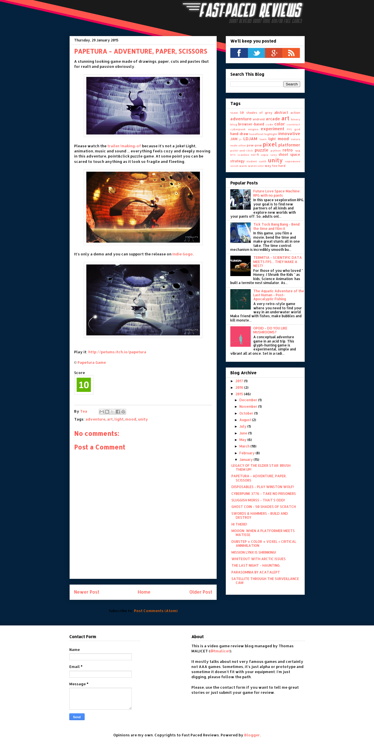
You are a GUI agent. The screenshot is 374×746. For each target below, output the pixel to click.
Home (144, 592)
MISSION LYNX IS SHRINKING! (253, 552)
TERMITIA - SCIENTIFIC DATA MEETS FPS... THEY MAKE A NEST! (277, 261)
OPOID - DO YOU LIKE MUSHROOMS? (270, 330)
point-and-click (241, 150)
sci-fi (255, 155)
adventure (95, 419)
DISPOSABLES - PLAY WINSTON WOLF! (262, 487)
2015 (239, 394)
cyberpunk (238, 129)
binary (295, 119)
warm (243, 165)
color (279, 124)
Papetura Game (92, 362)
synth (262, 161)
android (259, 119)
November (248, 406)
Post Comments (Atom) (155, 610)
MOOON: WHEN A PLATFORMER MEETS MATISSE (263, 533)
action (295, 113)
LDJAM (250, 138)
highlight (270, 134)
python (276, 150)
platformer (289, 145)
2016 (239, 387)
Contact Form (82, 636)
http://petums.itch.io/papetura (117, 352)
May (243, 440)
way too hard (275, 166)
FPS (289, 129)
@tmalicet (220, 651)
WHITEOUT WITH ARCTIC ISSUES (258, 559)
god (297, 129)
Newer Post (86, 592)
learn (263, 139)
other (242, 145)
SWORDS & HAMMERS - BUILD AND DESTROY (259, 515)
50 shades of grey (256, 113)
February (247, 453)
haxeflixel (256, 134)
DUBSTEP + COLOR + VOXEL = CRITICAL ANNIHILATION (263, 543)
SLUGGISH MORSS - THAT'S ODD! (258, 500)
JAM (233, 139)
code (269, 124)
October (246, 413)
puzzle (261, 150)
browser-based (251, 124)
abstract (281, 112)
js (240, 139)
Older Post (200, 592)
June (243, 433)
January (246, 459)
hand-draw (239, 134)
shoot (283, 154)
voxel (234, 165)
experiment (272, 128)
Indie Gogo (182, 254)
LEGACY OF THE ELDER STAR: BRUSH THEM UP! (261, 467)
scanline (243, 154)
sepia (264, 154)
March (244, 446)
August (245, 420)
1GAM (234, 112)
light (119, 419)
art (110, 419)
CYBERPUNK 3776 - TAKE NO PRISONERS (263, 493)
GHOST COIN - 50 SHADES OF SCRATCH (263, 507)
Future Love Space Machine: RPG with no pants (276, 193)
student (251, 161)
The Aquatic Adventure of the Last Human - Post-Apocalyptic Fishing (278, 295)
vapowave (292, 161)
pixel (270, 144)
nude (233, 145)
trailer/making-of (124, 146)
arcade (273, 118)
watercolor (256, 165)
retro (288, 150)
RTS (233, 154)
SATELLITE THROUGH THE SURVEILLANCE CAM (265, 581)
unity (143, 419)
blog (233, 124)
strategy (237, 161)
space (295, 154)
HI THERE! (239, 524)
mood (130, 419)
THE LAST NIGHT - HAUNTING (255, 565)
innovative (289, 133)
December (248, 400)
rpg (297, 150)
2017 (239, 381)
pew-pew (254, 145)
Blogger (252, 735)
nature (295, 139)
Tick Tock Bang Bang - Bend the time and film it (276, 226)
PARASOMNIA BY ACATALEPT (255, 572)
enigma (253, 129)
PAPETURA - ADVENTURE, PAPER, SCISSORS (259, 478)
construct (293, 124)
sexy (273, 154)
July (243, 426)
